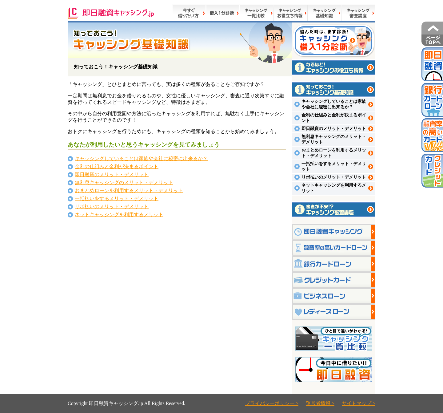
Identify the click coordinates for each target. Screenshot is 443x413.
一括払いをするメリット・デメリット (116, 198)
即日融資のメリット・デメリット (112, 174)
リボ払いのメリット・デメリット (112, 206)
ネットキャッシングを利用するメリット (119, 214)
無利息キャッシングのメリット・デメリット (124, 182)
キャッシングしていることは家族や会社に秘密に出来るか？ (141, 158)
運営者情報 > (320, 403)
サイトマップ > (358, 403)
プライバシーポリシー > (271, 403)
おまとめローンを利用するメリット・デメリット (129, 190)
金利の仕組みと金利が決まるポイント (116, 166)
